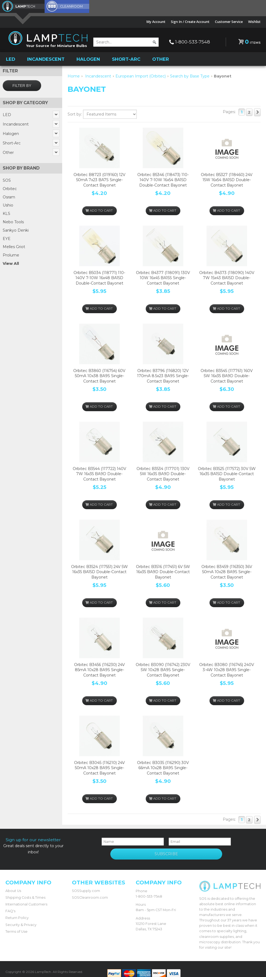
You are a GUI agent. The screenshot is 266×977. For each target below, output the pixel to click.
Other (160, 58)
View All (11, 263)
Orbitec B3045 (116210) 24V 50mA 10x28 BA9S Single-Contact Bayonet (99, 767)
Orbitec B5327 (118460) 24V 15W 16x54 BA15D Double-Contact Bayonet (226, 179)
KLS (6, 213)
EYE (7, 237)
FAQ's (10, 904)
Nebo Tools (13, 221)
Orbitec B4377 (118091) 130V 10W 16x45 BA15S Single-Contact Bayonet (163, 277)
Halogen (88, 58)
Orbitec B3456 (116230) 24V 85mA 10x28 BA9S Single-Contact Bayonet (99, 669)
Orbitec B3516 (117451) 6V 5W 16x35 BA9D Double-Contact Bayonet (163, 571)
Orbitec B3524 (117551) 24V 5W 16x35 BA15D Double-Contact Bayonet (99, 571)
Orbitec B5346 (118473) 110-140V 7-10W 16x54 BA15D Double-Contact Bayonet (163, 179)
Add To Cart (99, 208)
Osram (9, 196)
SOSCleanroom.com (90, 890)
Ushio (8, 204)
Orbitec (10, 188)
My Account (155, 21)
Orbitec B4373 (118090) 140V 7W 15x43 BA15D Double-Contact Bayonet (226, 277)
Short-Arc (126, 58)
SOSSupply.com (86, 883)
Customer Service (229, 21)
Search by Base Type (190, 75)
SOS (7, 179)
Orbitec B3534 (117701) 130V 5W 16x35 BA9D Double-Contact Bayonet (163, 473)
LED (10, 58)
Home (74, 75)
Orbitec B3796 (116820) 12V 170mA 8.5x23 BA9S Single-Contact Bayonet (163, 375)
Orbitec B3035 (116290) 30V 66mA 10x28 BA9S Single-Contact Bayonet (163, 767)
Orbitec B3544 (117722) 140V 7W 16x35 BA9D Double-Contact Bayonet (99, 473)
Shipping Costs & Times (25, 890)
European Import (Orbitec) (140, 75)
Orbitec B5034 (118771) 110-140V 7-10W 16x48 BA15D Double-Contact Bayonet (99, 277)
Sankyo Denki (16, 229)
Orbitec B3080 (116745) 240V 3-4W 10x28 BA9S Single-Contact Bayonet (226, 669)
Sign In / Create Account (190, 21)
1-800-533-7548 (192, 42)
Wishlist (254, 21)
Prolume (11, 254)
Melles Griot (14, 246)
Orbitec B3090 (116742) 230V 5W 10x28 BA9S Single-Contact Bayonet (163, 669)
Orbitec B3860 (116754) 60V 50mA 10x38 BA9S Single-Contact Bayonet (99, 375)
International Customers (26, 897)
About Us (13, 883)
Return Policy (17, 911)
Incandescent (46, 58)
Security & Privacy (20, 917)
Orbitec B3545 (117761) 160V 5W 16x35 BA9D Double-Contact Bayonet (227, 375)
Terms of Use (16, 924)
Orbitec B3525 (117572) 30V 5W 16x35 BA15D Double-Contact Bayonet (227, 473)
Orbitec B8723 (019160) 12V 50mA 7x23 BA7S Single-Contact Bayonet (99, 179)
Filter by (21, 85)
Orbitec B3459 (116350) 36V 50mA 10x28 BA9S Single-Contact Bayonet (226, 571)
